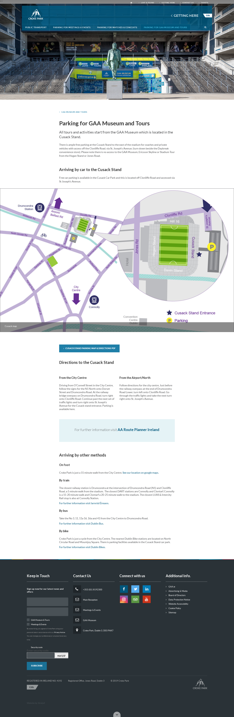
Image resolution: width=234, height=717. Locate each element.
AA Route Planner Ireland (138, 429)
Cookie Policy (173, 608)
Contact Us (187, 3)
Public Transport (35, 27)
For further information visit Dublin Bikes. (82, 547)
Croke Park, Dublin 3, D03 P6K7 (93, 630)
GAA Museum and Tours (73, 112)
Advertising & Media (177, 591)
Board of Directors (176, 595)
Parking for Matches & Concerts (117, 27)
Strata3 (41, 703)
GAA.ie (170, 586)
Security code (36, 647)
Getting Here (167, 3)
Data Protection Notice (178, 599)
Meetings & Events (87, 609)
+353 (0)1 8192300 (87, 589)
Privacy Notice (59, 632)
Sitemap (171, 612)
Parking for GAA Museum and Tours (165, 27)
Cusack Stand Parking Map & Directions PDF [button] (89, 348)
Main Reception (85, 599)
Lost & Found (146, 3)
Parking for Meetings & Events (72, 27)
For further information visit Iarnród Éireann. (84, 503)
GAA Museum (84, 620)
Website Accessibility (177, 604)
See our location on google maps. (141, 472)
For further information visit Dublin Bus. (81, 523)
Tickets (203, 3)
